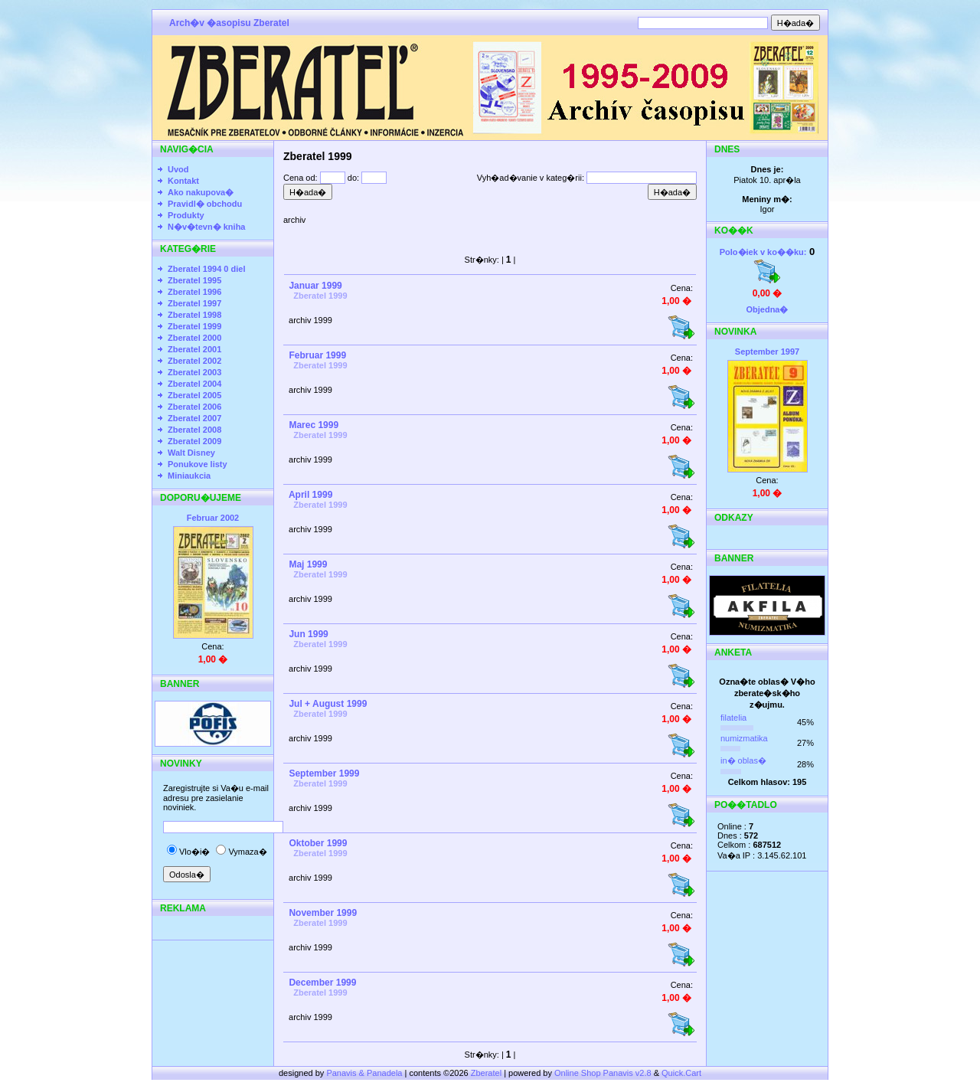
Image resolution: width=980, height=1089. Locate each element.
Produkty (186, 215)
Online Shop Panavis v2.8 (603, 1073)
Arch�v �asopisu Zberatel (229, 23)
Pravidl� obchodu (205, 203)
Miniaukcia (189, 475)
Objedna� (767, 309)
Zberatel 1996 (194, 291)
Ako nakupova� (201, 192)
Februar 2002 (213, 517)
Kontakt (183, 180)
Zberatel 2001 (194, 349)
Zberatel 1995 (194, 280)
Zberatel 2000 (194, 337)
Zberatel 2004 (194, 383)
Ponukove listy (197, 464)
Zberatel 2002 (194, 360)
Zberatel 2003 (194, 372)
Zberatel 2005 (194, 395)
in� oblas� (743, 760)
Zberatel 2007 (194, 418)
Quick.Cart (681, 1073)
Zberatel (486, 1073)
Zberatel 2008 (194, 429)
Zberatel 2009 (194, 441)
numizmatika (744, 738)
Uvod (178, 169)
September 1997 (767, 351)
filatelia (733, 717)
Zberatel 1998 (194, 314)
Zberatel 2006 (194, 406)
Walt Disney (191, 452)
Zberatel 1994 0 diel (207, 268)
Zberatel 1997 (194, 303)
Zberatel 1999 (194, 326)
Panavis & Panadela (365, 1073)
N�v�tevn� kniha (206, 226)
